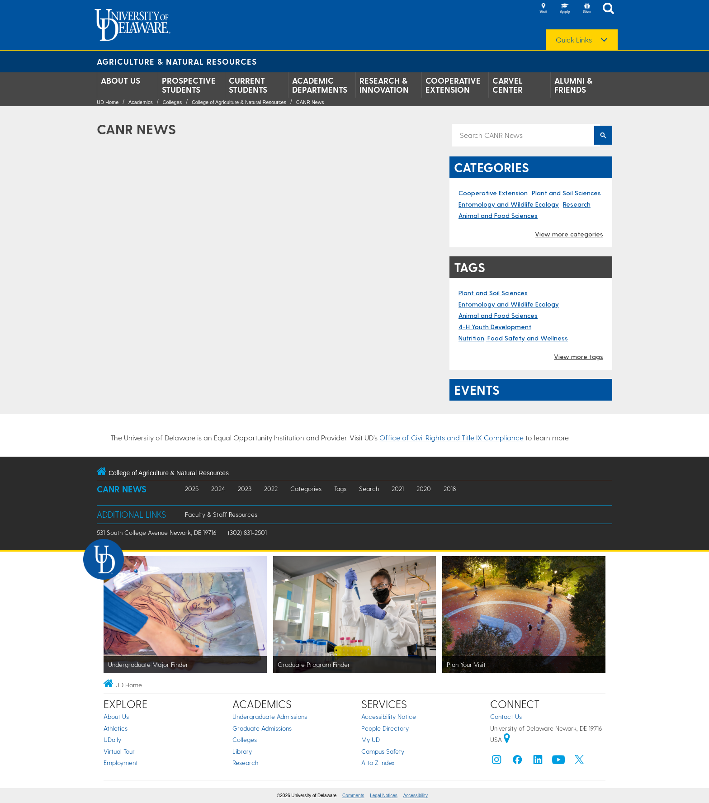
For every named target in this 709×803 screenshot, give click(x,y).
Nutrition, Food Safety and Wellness (513, 338)
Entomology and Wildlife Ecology (508, 204)
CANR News (310, 102)
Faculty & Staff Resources (221, 514)
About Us (120, 80)
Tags (340, 488)
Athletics (116, 728)
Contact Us (506, 716)
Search (369, 488)
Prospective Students (189, 85)
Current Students (248, 85)
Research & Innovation (384, 85)
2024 (218, 488)
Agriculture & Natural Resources (177, 61)
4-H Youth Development (494, 327)
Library (242, 751)
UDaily (112, 739)
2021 (398, 488)
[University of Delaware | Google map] (507, 739)
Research (577, 204)
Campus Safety (382, 751)
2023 (244, 488)
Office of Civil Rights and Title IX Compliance (451, 437)
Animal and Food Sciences (498, 215)
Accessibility (415, 795)
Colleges (172, 102)
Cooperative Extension (453, 85)
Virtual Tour (119, 751)
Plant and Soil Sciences (566, 193)
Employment (121, 762)
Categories (305, 488)
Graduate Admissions (262, 728)
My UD (370, 739)
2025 (192, 488)
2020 (423, 488)
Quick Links (574, 40)
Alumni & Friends (573, 85)
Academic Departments (319, 85)
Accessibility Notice (388, 716)
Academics (140, 102)
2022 (271, 488)
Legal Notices (383, 795)
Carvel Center (507, 85)
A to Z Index (378, 762)
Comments (353, 795)
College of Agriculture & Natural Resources (239, 102)
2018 (450, 488)
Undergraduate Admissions (269, 716)
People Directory (385, 728)
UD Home (107, 102)
